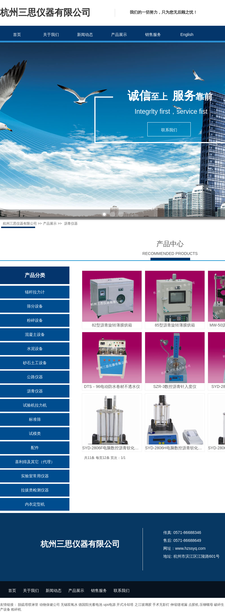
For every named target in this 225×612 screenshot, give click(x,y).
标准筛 (35, 419)
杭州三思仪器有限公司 (20, 224)
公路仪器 (35, 377)
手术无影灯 (160, 605)
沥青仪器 (35, 391)
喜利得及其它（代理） (35, 461)
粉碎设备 (35, 320)
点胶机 (193, 605)
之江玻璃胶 (143, 605)
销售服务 (153, 34)
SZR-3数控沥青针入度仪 (174, 386)
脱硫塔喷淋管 (28, 605)
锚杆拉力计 (35, 292)
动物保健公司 (49, 605)
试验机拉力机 (35, 405)
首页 (17, 34)
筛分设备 (35, 306)
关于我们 (51, 34)
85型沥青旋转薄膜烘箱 (175, 325)
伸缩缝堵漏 (178, 605)
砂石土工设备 (35, 362)
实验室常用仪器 (35, 476)
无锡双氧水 (69, 605)
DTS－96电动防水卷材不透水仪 (112, 386)
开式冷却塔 (124, 605)
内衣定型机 (35, 504)
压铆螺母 (206, 605)
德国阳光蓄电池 (90, 605)
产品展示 (119, 34)
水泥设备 (35, 348)
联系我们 (122, 590)
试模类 (35, 433)
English (187, 34)
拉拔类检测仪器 (35, 490)
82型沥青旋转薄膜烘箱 (112, 325)
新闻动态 (85, 34)
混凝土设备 (35, 334)
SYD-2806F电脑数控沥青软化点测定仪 (112, 448)
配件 (35, 447)
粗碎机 (16, 609)
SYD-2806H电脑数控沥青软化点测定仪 (175, 448)
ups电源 (109, 605)
